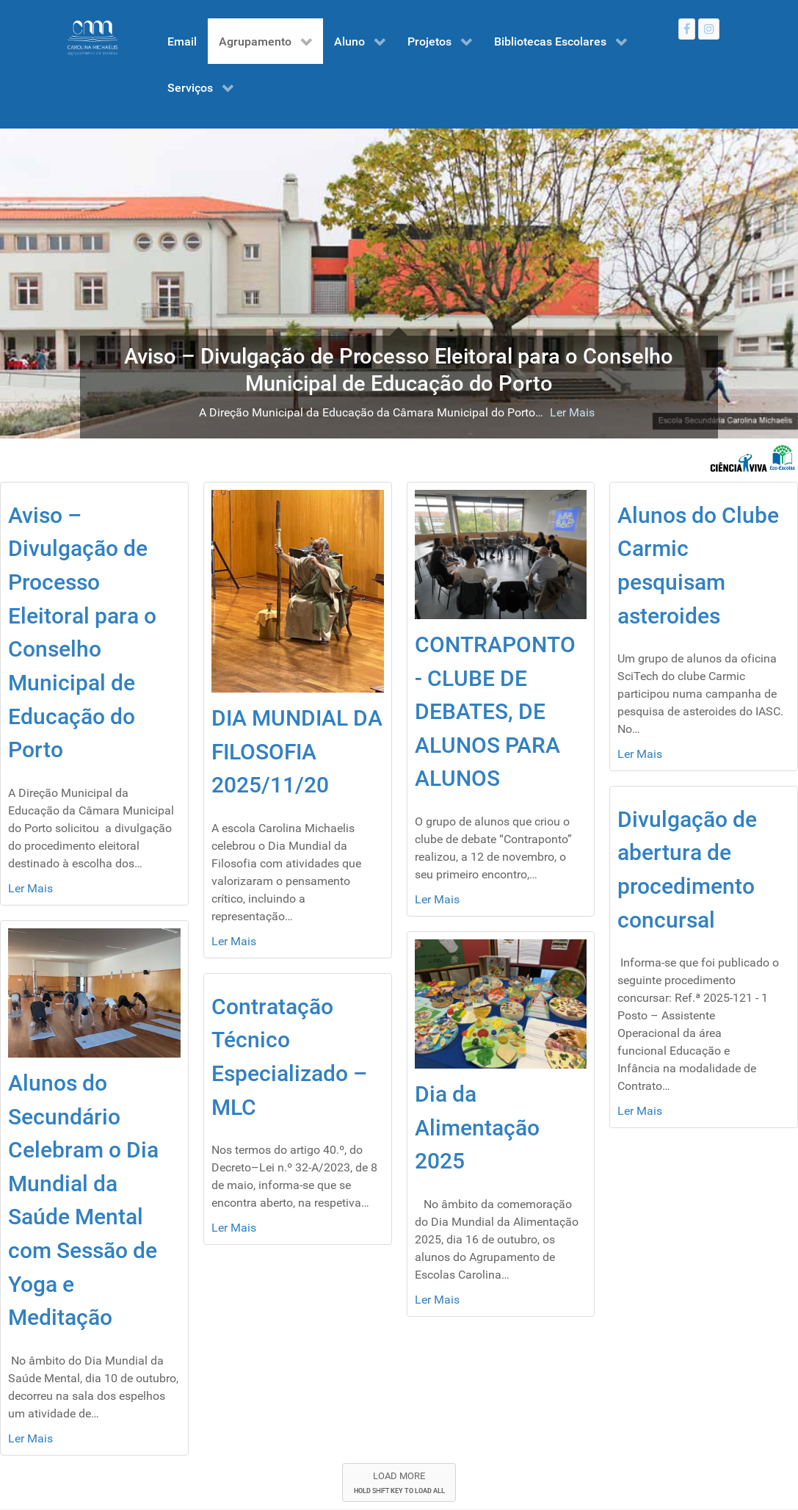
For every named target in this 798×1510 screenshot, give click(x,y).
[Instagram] (708, 29)
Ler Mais (572, 412)
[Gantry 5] (92, 37)
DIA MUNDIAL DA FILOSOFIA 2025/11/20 (296, 751)
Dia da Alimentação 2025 (477, 1127)
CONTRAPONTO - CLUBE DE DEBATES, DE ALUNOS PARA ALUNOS (495, 711)
